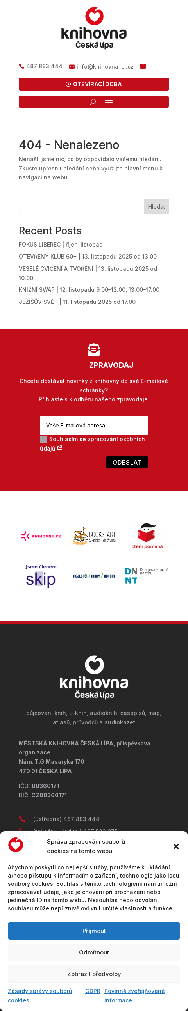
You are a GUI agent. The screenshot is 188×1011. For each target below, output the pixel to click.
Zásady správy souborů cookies (40, 996)
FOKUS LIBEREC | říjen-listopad (61, 244)
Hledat (156, 206)
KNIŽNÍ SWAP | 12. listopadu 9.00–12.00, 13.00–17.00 (89, 289)
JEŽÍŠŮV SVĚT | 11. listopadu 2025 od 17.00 (77, 301)
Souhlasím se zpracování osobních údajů (92, 444)
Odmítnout (94, 952)
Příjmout (94, 931)
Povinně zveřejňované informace (134, 996)
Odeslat (127, 462)
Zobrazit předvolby (94, 973)
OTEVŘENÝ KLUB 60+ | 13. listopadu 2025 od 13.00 (88, 256)
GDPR (92, 991)
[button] (176, 846)
